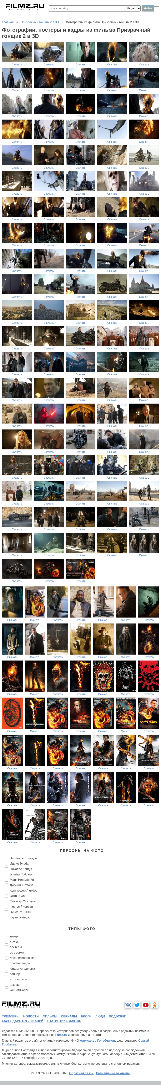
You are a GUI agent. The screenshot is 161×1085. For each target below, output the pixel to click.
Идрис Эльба (19, 863)
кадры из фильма (22, 968)
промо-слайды (20, 963)
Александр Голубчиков (97, 1040)
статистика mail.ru (64, 1021)
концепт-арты (19, 990)
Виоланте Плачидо (23, 858)
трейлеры (10, 1016)
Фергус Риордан (21, 906)
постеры (16, 947)
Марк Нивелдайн (22, 879)
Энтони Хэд (18, 896)
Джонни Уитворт (21, 885)
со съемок (17, 952)
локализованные (22, 957)
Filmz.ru (61, 1034)
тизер (14, 936)
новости (31, 1016)
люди (100, 1016)
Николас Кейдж (21, 869)
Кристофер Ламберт (24, 890)
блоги (86, 1016)
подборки (117, 1016)
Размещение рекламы (113, 1073)
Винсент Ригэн (20, 912)
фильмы (50, 1016)
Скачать (17, 64)
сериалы (69, 1016)
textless (15, 984)
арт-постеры (19, 979)
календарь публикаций (22, 1021)
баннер (15, 974)
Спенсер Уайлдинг (23, 901)
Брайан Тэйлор (21, 874)
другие (14, 941)
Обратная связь (81, 1073)
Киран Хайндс (20, 917)
